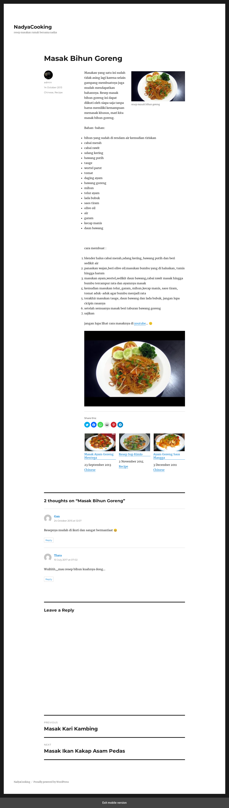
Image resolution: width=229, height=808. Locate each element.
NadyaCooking (33, 27)
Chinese (90, 470)
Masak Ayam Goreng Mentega (100, 446)
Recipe (123, 466)
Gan (57, 516)
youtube (140, 323)
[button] (87, 425)
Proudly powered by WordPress (51, 781)
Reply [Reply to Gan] (48, 540)
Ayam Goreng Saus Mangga (169, 446)
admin (48, 82)
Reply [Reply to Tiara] (48, 579)
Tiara (58, 555)
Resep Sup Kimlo (134, 444)
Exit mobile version (114, 802)
